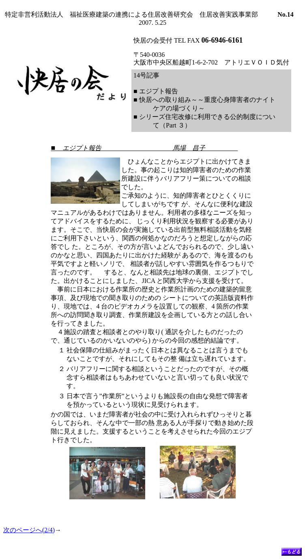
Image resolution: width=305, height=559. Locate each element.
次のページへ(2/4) (29, 530)
